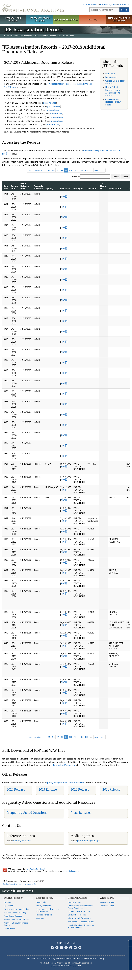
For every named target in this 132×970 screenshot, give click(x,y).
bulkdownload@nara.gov (63, 765)
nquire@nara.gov (22, 840)
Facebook (52, 947)
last (103, 170)
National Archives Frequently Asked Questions (80, 906)
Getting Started (74, 902)
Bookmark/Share (108, 4)
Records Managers (44, 914)
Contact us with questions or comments (19, 884)
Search (124, 9)
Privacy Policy (55, 958)
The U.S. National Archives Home (33, 8)
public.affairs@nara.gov (88, 840)
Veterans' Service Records (40, 19)
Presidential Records (13, 916)
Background (111, 77)
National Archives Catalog (15, 912)
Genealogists (41, 902)
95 (49, 170)
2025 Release (16, 789)
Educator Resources (66, 19)
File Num (92, 188)
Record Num (14, 187)
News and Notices (107, 902)
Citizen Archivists (90, 4)
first (30, 170)
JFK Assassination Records (44, 35)
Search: (76, 176)
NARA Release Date (24, 186)
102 (81, 170)
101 (76, 170)
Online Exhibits (10, 928)
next (96, 170)
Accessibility (42, 958)
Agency (49, 188)
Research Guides (77, 897)
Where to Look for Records (79, 918)
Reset (125, 176)
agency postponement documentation (65, 782)
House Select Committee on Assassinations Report (112, 91)
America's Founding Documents (119, 19)
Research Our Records (13, 19)
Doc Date (65, 188)
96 (53, 170)
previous (38, 170)
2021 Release (111, 789)
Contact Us (123, 4)
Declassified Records (77, 914)
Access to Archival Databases (17, 919)
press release (49, 102)
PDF (63, 196)
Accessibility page (71, 871)
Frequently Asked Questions (27, 812)
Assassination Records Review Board (113, 102)
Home (6, 35)
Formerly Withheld (38, 187)
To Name (103, 186)
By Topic (7, 902)
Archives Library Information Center (16, 924)
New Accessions (107, 905)
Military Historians (43, 905)
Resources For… (45, 897)
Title (128, 188)
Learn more (106, 965)
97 (57, 170)
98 (62, 170)
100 (70, 170)
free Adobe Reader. (35, 869)
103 (86, 170)
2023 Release (47, 789)
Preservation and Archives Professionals (47, 910)
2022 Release (80, 789)
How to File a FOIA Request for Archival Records (81, 926)
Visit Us (92, 19)
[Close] (128, 943)
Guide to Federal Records (79, 911)
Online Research (13, 897)
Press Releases (81, 812)
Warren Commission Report (115, 82)
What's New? (107, 897)
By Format (8, 905)
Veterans (40, 918)
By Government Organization (16, 909)
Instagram (61, 947)
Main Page (110, 73)
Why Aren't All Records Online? (81, 921)
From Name (115, 188)
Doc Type (78, 188)
